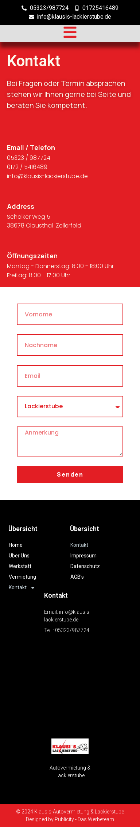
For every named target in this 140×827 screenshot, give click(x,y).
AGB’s (77, 577)
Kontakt (22, 587)
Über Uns (19, 556)
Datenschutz (85, 566)
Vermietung (22, 577)
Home (16, 545)
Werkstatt (20, 566)
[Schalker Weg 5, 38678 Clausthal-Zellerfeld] (70, 686)
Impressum (83, 556)
